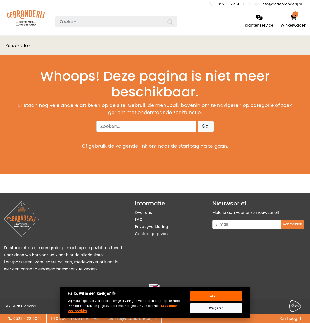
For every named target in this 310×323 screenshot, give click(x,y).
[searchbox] (116, 21)
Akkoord (216, 296)
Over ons (143, 212)
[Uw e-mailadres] (246, 224)
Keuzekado (16, 46)
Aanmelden (292, 224)
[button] (206, 126)
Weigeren (216, 308)
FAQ (138, 219)
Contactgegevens (152, 234)
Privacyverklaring (151, 226)
